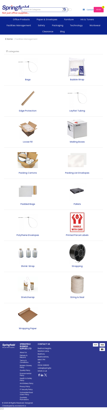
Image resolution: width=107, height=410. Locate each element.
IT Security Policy (26, 389)
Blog (62, 31)
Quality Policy (25, 370)
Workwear (95, 25)
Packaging (57, 25)
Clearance (47, 31)
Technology (76, 25)
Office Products (21, 19)
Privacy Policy (25, 386)
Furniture (69, 19)
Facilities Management (19, 25)
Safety (41, 25)
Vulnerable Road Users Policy (26, 393)
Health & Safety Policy (26, 379)
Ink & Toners (87, 19)
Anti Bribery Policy (26, 383)
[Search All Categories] (44, 9)
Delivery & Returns (23, 356)
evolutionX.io (20, 406)
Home (9, 39)
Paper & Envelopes (47, 19)
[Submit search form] (65, 9)
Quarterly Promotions (24, 398)
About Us (23, 352)
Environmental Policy (25, 374)
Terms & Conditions (24, 361)
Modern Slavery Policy (26, 366)
